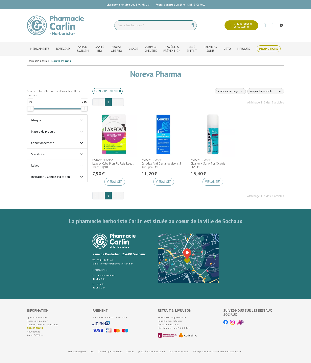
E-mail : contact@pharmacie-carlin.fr (112, 263)
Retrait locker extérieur (170, 320)
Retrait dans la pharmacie (172, 317)
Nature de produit (43, 131)
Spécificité (38, 154)
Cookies (130, 351)
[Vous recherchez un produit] (151, 25)
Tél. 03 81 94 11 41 (102, 260)
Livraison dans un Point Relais (174, 328)
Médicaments (39, 49)
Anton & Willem (35, 335)
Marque (36, 120)
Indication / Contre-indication (50, 177)
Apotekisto (217, 351)
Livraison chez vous (168, 324)
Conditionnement (42, 143)
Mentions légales (77, 351)
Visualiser (114, 182)
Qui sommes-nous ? (38, 317)
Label (35, 165)
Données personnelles (110, 351)
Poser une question (37, 320)
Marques (243, 49)
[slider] (30, 108)
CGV (92, 351)
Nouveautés (33, 331)
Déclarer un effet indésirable (42, 324)
